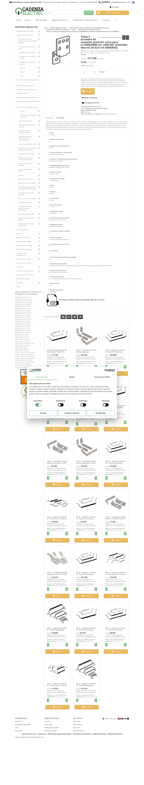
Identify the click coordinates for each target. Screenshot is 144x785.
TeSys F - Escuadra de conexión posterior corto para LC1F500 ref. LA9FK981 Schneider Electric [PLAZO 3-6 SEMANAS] (57, 462)
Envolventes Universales (25, 179)
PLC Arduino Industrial (23, 279)
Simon (18, 233)
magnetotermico (99, 734)
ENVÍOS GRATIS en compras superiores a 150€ (25, 2)
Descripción (49, 118)
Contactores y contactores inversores (27, 63)
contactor (42, 734)
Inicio (18, 20)
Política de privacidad (51, 728)
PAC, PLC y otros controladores (27, 198)
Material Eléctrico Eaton (23, 237)
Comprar (88, 91)
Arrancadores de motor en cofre (27, 48)
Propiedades (60, 118)
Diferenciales (42, 20)
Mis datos (77, 728)
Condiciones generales (22, 724)
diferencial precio (115, 734)
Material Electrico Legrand (24, 249)
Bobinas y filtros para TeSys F (25, 85)
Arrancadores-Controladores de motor (28, 57)
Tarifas (107, 20)
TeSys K (22, 111)
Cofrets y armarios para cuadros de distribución (25, 159)
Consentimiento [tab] (42, 377)
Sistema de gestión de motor (27, 144)
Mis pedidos (78, 724)
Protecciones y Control (25, 202)
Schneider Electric (91, 110)
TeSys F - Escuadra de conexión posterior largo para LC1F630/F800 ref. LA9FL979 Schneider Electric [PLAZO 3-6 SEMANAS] (86, 351)
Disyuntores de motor (25, 121)
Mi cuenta (115, 7)
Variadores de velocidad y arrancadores (26, 225)
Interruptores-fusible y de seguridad (26, 194)
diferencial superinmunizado (59, 734)
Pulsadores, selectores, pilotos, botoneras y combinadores (25, 208)
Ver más (83, 54)
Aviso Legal (48, 724)
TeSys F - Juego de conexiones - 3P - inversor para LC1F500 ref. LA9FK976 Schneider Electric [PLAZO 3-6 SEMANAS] (57, 518)
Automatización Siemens (24, 259)
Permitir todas (101, 413)
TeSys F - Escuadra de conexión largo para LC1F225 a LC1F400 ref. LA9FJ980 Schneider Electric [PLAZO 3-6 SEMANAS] (57, 573)
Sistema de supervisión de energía (26, 219)
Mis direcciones (79, 731)
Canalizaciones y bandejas (26, 154)
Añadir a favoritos (89, 98)
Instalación (19, 283)
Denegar (43, 413)
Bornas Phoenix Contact (23, 263)
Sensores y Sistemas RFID (26, 214)
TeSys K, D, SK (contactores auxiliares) (28, 116)
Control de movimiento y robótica (25, 170)
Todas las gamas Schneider (24, 35)
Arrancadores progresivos (27, 52)
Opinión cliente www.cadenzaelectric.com (29, 737)
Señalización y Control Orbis (25, 271)
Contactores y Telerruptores (86, 20)
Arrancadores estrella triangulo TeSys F (28, 81)
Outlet (18, 287)
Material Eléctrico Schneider (24, 31)
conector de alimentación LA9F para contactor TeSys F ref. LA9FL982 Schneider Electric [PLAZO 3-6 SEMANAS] (57, 351)
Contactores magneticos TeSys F (26, 89)
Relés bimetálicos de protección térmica (25, 132)
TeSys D (22, 72)
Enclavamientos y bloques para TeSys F (28, 102)
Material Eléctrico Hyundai (24, 245)
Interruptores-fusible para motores (27, 126)
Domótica (21, 175)
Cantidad (101, 72)
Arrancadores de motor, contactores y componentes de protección (27, 41)
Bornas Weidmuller (22, 230)
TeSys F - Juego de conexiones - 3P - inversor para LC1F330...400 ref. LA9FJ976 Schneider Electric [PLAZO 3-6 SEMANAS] (115, 573)
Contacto (47, 721)
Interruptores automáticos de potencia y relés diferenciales (27, 188)
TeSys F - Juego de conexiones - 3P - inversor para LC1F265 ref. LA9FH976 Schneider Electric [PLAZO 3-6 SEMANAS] (57, 684)
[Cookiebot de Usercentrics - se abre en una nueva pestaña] (106, 370)
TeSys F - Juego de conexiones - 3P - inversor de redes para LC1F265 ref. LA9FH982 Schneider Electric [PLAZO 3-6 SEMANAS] (86, 629)
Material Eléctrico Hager (23, 241)
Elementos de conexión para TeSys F (112, 37)
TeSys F (22, 76)
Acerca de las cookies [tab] (102, 377)
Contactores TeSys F (22, 93)
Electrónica (19, 267)
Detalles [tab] (72, 377)
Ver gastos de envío (90, 103)
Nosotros (18, 721)
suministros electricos (82, 734)
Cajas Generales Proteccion (24, 275)
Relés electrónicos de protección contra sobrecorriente (25, 138)
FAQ (16, 728)
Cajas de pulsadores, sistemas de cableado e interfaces (27, 149)
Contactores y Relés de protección (25, 164)
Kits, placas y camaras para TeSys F (27, 107)
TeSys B (22, 68)
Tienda (28, 20)
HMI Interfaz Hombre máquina (27, 183)
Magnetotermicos (61, 20)
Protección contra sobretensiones (21, 254)
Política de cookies (50, 731)
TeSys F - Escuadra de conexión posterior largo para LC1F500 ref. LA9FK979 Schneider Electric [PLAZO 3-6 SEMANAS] (86, 462)
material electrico (29, 734)
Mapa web (18, 731)
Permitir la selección (72, 413)
